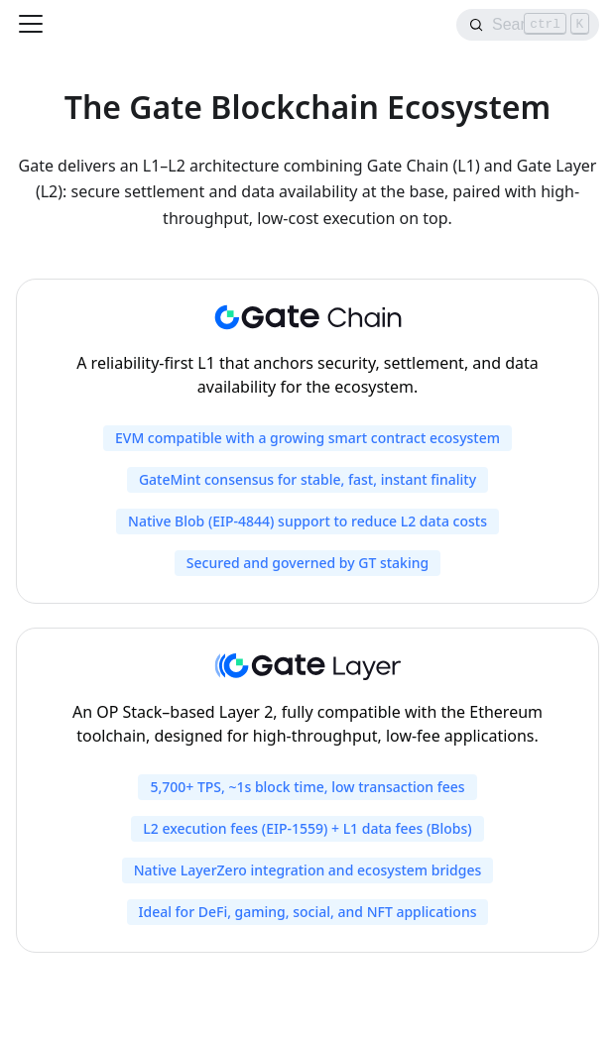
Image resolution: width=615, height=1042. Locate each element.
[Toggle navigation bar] (31, 24)
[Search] (527, 25)
